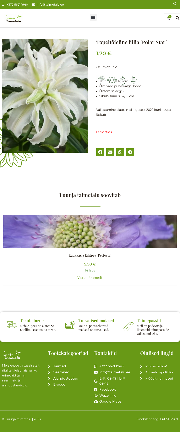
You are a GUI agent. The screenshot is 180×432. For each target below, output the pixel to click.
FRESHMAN (169, 419)
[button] (93, 17)
